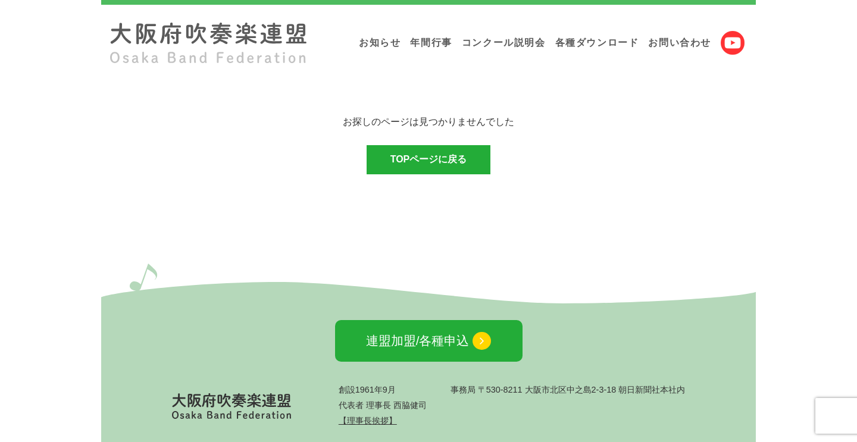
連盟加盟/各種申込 (429, 341)
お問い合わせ (679, 42)
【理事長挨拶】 (368, 420)
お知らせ (380, 42)
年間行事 (431, 42)
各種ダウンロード (597, 42)
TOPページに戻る (428, 159)
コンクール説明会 (504, 42)
